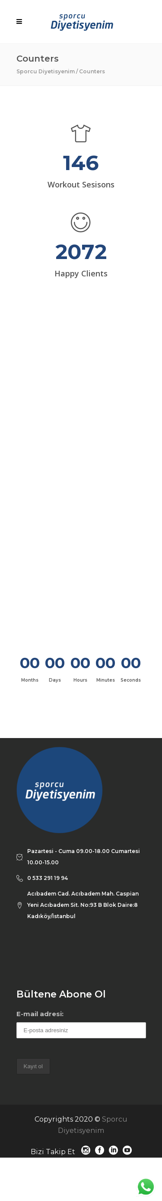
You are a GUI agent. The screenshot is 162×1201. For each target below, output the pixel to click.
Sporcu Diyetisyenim (45, 71)
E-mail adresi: (40, 1014)
